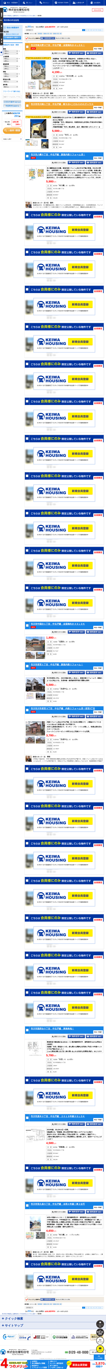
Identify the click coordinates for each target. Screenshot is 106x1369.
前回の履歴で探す (1, 14)
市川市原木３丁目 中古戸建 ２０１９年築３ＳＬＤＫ (58, 1116)
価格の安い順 (47, 33)
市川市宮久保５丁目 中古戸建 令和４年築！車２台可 (58, 1204)
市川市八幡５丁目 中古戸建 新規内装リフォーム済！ (58, 154)
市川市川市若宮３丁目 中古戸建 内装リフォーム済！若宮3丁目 (63, 708)
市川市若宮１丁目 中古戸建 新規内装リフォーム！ (57, 664)
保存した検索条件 (1, 39)
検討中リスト (1, 26)
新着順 (40, 33)
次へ (100, 30)
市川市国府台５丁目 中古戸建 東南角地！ (52, 1028)
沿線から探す (7, 139)
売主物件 (1, 50)
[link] (10, 1337)
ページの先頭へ (99, 1358)
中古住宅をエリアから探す (28, 15)
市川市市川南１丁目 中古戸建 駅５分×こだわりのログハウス (62, 104)
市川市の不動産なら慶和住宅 (10, 15)
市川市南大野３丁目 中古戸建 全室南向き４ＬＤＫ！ (58, 45)
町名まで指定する (12, 34)
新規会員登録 (97, 10)
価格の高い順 (57, 33)
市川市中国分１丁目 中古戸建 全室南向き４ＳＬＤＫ (58, 624)
